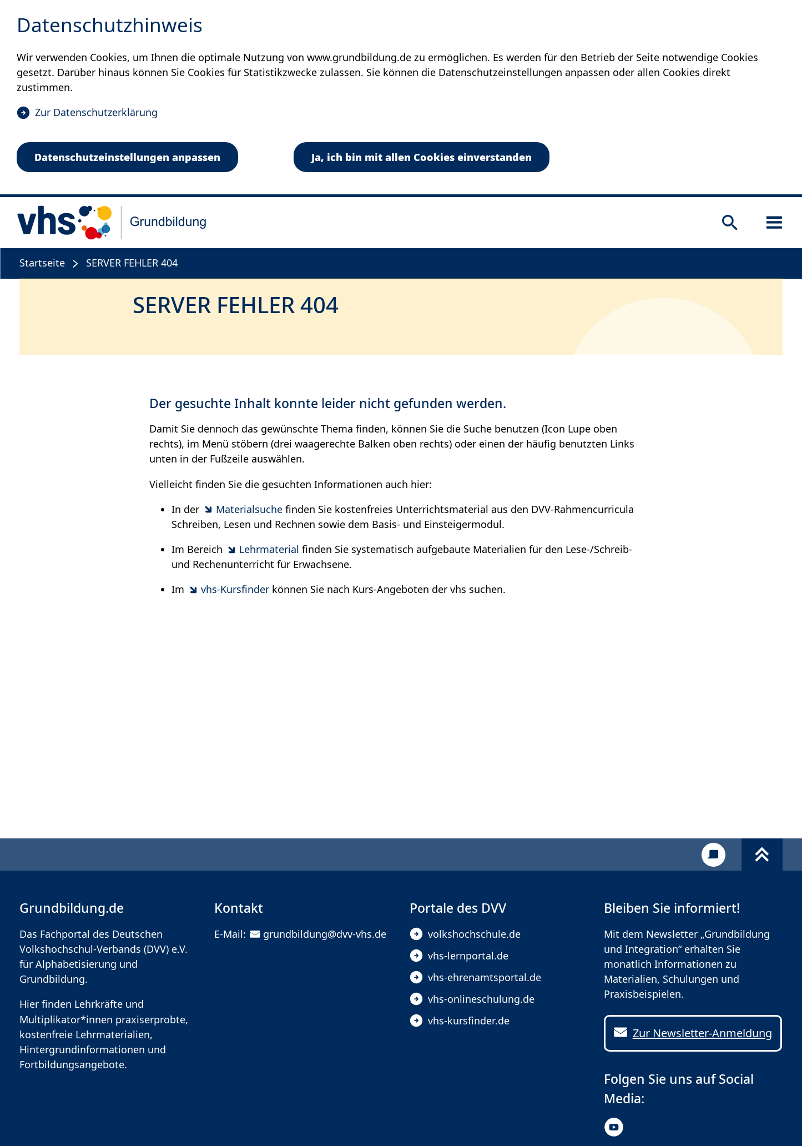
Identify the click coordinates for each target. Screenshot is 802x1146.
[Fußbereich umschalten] (762, 854)
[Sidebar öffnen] (774, 223)
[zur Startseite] (112, 223)
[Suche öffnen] (730, 223)
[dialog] (401, 98)
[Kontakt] (713, 854)
